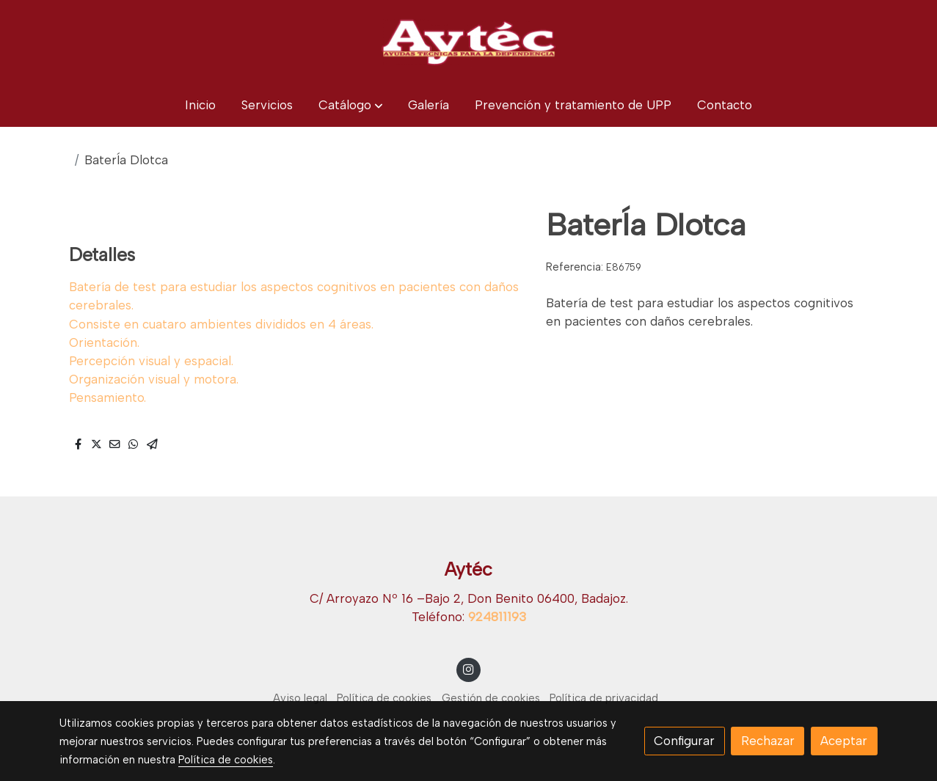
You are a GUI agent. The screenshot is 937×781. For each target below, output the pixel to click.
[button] (350, 105)
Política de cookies (384, 698)
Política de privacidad (604, 698)
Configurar (684, 740)
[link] (468, 42)
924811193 (497, 616)
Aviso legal (300, 698)
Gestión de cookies (491, 698)
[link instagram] (469, 668)
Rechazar (768, 740)
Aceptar (843, 740)
